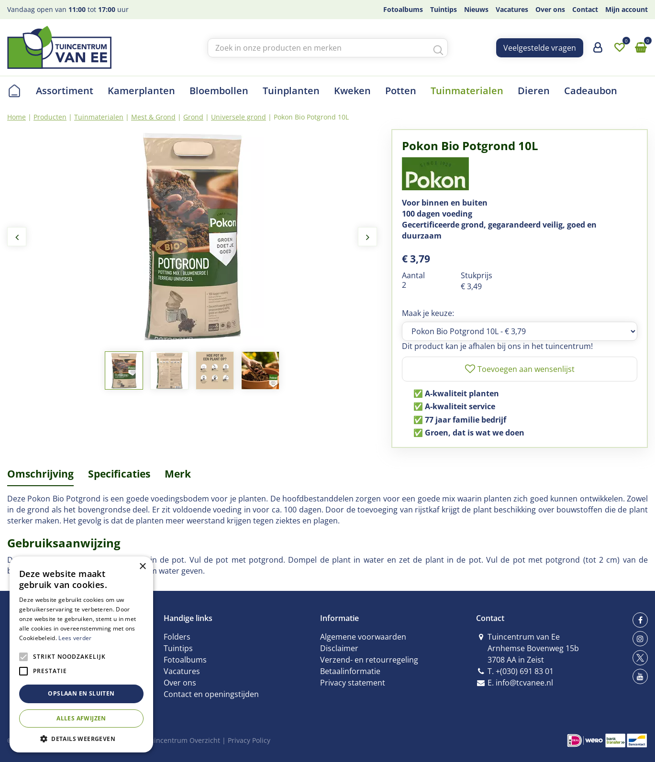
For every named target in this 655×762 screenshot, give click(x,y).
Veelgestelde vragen (539, 48)
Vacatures (182, 671)
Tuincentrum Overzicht (183, 740)
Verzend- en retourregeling (369, 659)
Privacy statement (352, 682)
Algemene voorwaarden (363, 636)
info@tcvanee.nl (524, 682)
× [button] (142, 566)
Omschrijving (40, 473)
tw (640, 657)
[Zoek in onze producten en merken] (328, 47)
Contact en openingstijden (211, 694)
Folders (177, 636)
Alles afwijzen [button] (81, 718)
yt (640, 676)
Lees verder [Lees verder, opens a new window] (74, 638)
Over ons (180, 682)
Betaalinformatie (350, 671)
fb (640, 620)
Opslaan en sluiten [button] (81, 693)
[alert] (81, 654)
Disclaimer (339, 648)
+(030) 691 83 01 (525, 671)
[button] (81, 738)
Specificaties (119, 473)
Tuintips (178, 648)
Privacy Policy (249, 740)
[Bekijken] (640, 48)
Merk (178, 473)
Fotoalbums (185, 659)
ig (640, 638)
